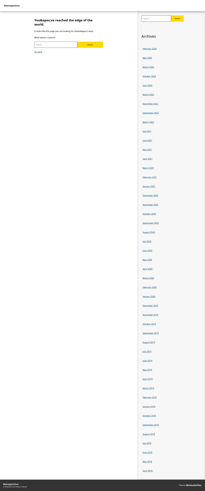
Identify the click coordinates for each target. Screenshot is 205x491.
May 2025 (147, 57)
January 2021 (149, 186)
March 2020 (148, 278)
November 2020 (150, 204)
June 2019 (147, 360)
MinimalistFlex (193, 485)
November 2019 (150, 314)
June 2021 (147, 140)
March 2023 (148, 94)
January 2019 (149, 406)
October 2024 (149, 76)
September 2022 (151, 113)
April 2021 (148, 158)
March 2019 (148, 388)
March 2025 (148, 67)
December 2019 (150, 305)
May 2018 (147, 461)
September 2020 (151, 223)
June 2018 (147, 452)
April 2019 (148, 379)
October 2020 (149, 213)
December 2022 (150, 103)
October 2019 (149, 324)
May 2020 (147, 259)
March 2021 (148, 168)
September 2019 (151, 333)
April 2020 (148, 269)
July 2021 (147, 131)
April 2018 (148, 470)
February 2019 (150, 397)
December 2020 (150, 195)
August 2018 (149, 434)
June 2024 (147, 85)
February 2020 (150, 287)
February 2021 (150, 177)
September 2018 (151, 424)
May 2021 (147, 149)
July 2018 (147, 443)
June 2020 (147, 250)
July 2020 (147, 241)
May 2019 (147, 369)
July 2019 (147, 351)
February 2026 (150, 48)
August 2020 (149, 232)
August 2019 (149, 342)
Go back (38, 51)
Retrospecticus (12, 5)
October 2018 (149, 415)
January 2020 (149, 296)
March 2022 (148, 122)
